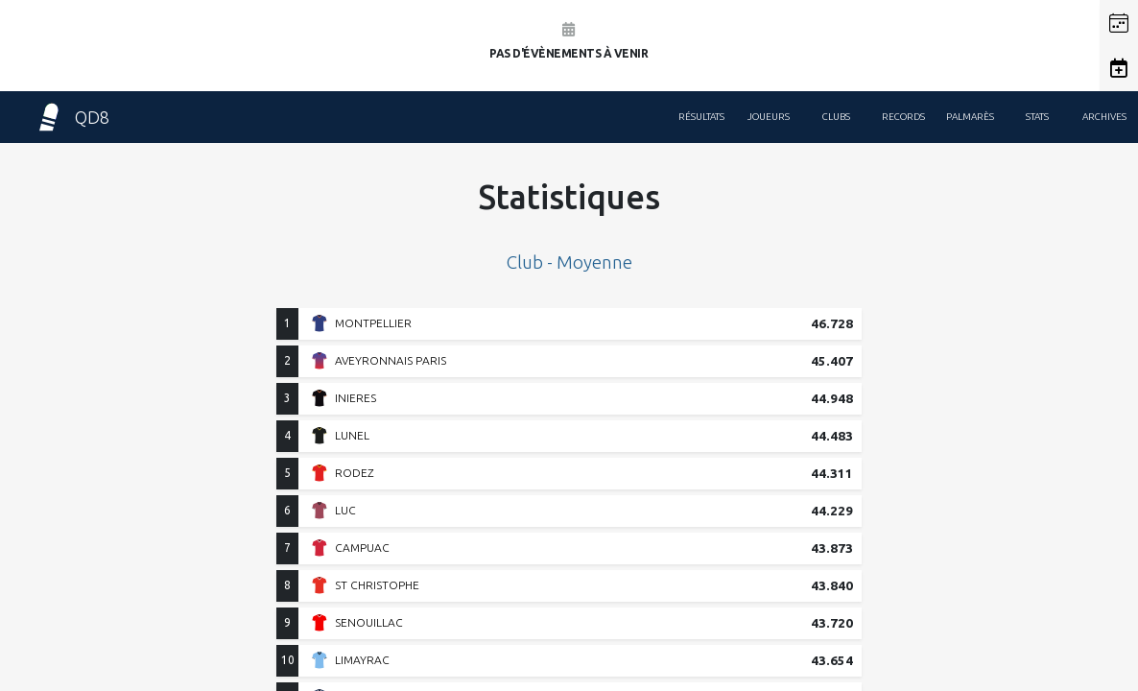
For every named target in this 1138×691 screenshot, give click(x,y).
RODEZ (354, 472)
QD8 (72, 117)
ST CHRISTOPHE (377, 585)
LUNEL (352, 435)
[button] (1119, 23)
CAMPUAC (362, 547)
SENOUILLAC (369, 622)
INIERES (355, 398)
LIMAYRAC (362, 660)
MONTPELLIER (373, 323)
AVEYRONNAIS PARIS (390, 360)
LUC (345, 510)
